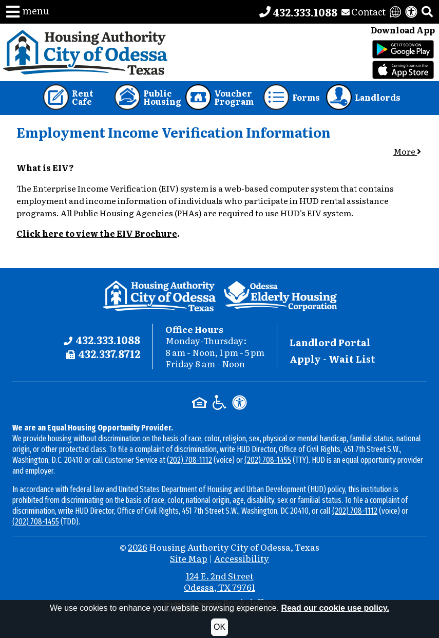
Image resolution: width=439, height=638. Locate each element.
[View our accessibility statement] (411, 12)
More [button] (407, 151)
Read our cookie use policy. (335, 608)
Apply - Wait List (332, 359)
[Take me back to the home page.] (85, 52)
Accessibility (241, 558)
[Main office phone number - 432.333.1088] (298, 11)
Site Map (188, 558)
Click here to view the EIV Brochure (96, 233)
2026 (137, 546)
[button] (27, 12)
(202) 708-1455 (267, 460)
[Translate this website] (395, 11)
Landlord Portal (330, 342)
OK (219, 627)
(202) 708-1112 (189, 460)
